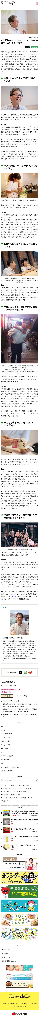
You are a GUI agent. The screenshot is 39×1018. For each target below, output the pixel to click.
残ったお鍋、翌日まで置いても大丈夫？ (23, 829)
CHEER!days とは (7, 950)
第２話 (14, 596)
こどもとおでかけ (15, 815)
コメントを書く (7, 696)
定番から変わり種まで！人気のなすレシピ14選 (24, 846)
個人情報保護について (9, 961)
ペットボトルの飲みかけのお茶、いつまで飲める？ (24, 837)
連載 (2, 763)
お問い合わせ (6, 957)
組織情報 (5, 953)
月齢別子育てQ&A (6, 771)
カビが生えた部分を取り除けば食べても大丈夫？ (24, 820)
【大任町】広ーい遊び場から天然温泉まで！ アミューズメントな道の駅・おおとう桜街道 (24, 812)
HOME (4, 1003)
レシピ (12, 849)
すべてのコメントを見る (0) (21, 696)
